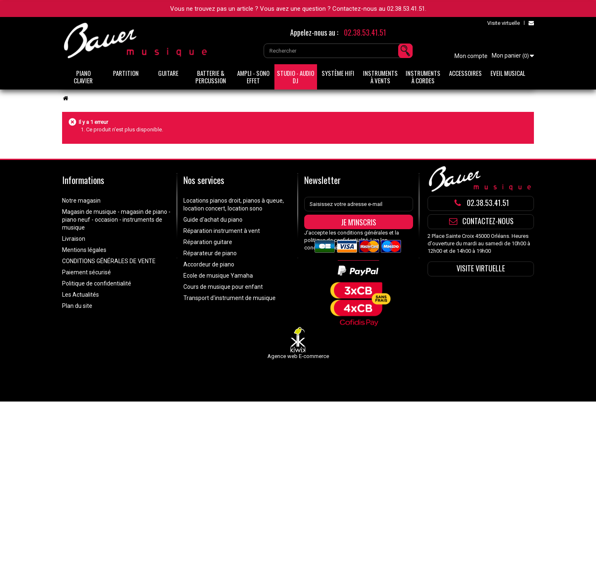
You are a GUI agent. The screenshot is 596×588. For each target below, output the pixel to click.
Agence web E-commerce (298, 375)
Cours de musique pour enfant (223, 286)
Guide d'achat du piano (213, 219)
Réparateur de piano (210, 253)
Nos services (203, 179)
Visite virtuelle (503, 23)
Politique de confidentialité (96, 283)
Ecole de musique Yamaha (218, 275)
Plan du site (77, 305)
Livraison (73, 238)
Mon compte (471, 56)
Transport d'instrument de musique (229, 298)
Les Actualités (80, 294)
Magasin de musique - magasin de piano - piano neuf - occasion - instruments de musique (116, 219)
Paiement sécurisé (86, 272)
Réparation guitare (207, 242)
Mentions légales (84, 250)
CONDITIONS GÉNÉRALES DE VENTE (109, 261)
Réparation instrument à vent (221, 230)
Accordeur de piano (208, 264)
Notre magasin (81, 200)
